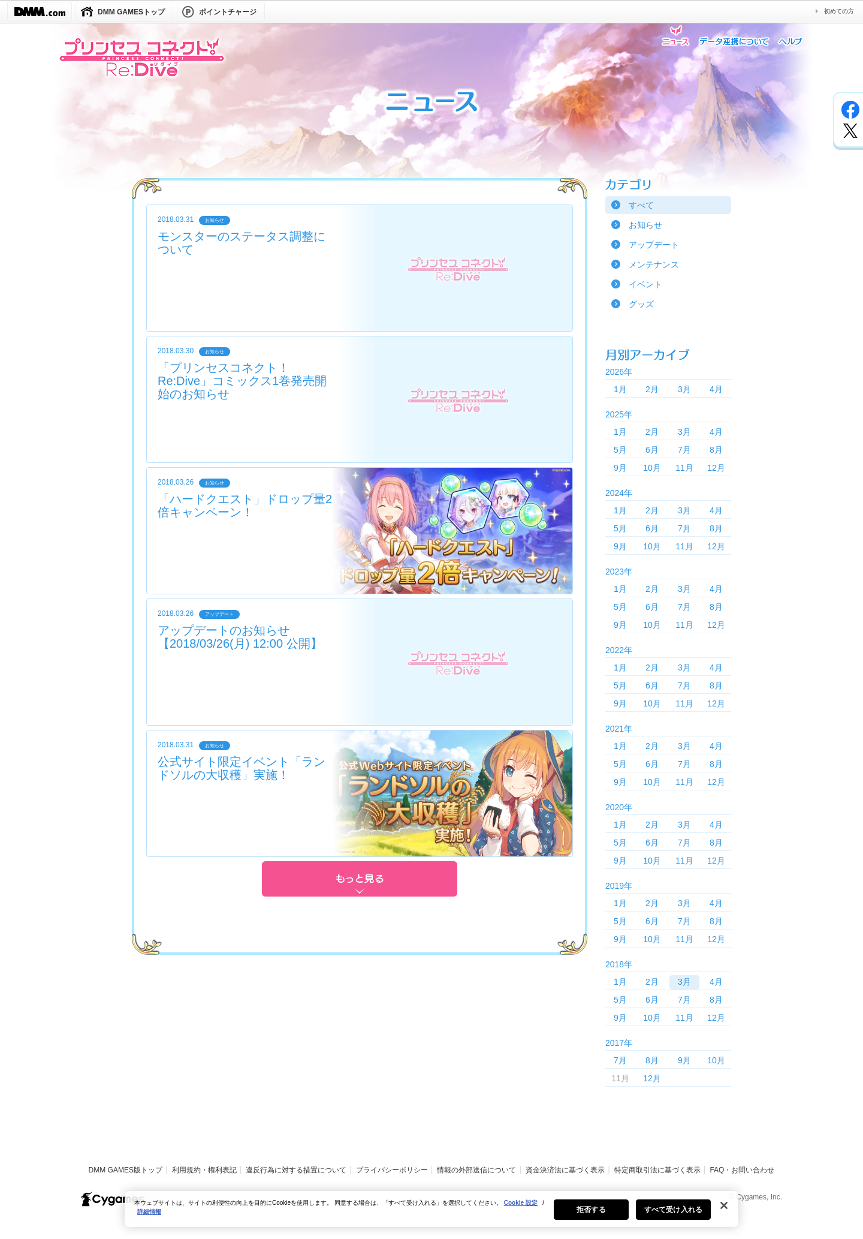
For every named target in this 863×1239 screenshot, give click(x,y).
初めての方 (839, 11)
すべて (641, 205)
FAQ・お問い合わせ (742, 1170)
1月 (620, 389)
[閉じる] (724, 1211)
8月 (716, 450)
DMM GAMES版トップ (125, 1170)
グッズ (641, 304)
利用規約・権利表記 (204, 1170)
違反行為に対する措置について (296, 1170)
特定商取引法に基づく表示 (657, 1170)
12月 (716, 468)
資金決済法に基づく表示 (565, 1170)
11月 (684, 468)
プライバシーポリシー (392, 1170)
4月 (716, 389)
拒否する (591, 1215)
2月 (652, 389)
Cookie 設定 (521, 1208)
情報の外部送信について (476, 1170)
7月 (684, 450)
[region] (431, 1215)
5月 (620, 450)
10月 (652, 468)
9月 (620, 468)
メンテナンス (654, 264)
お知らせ (645, 225)
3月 (684, 389)
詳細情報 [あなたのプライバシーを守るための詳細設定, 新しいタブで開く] (149, 1217)
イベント (645, 284)
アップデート (654, 244)
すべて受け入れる (673, 1215)
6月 (652, 450)
